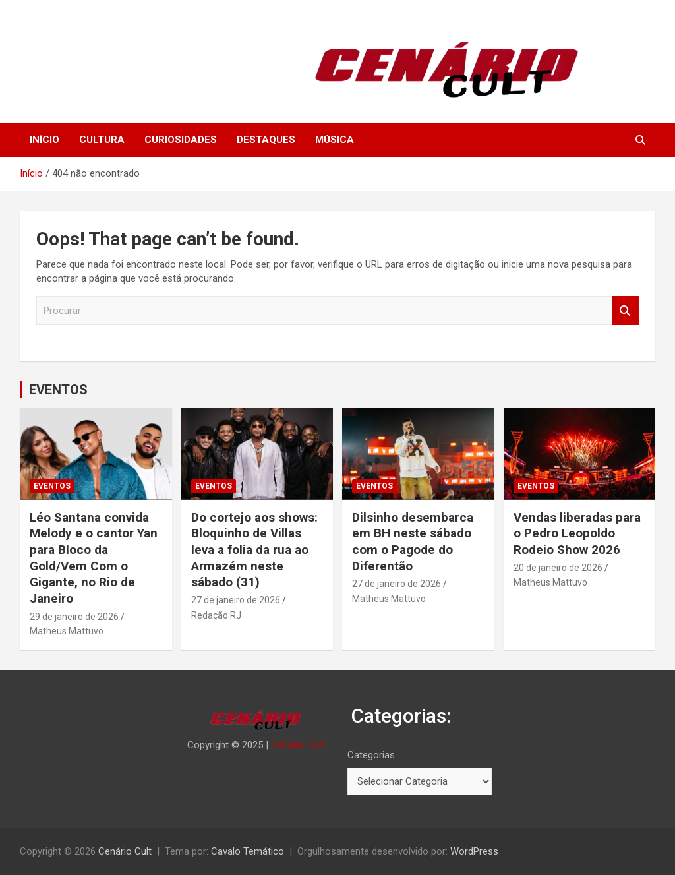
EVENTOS (58, 390)
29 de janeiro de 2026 (74, 616)
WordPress (474, 851)
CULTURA (102, 140)
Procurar (625, 311)
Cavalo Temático (247, 851)
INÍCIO (44, 140)
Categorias (371, 755)
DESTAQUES (266, 140)
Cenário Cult (297, 745)
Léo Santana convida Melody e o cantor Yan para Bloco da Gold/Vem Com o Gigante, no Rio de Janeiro (94, 558)
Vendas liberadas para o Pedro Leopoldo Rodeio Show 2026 (577, 533)
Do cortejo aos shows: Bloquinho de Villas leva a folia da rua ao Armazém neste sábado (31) (254, 550)
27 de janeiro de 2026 (235, 600)
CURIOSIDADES (180, 140)
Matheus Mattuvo (66, 631)
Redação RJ (216, 615)
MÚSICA (334, 140)
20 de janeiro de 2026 (558, 567)
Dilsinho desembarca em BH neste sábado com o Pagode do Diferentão (412, 542)
